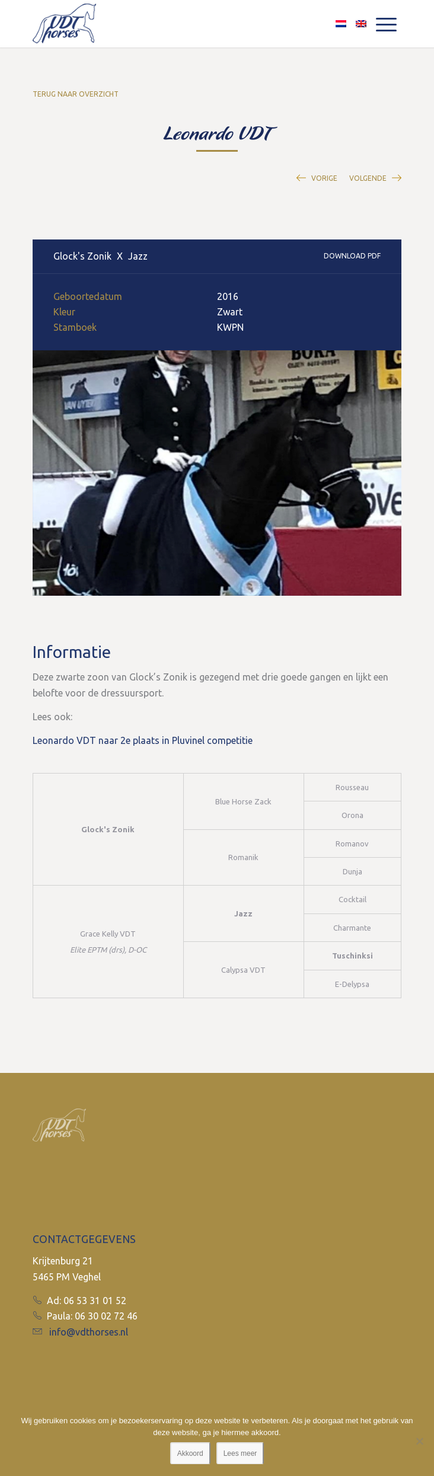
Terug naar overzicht (76, 94)
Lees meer (240, 1453)
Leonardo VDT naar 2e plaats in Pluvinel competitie (143, 740)
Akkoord (190, 1453)
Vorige (324, 178)
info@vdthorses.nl (88, 1332)
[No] (419, 1441)
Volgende (368, 178)
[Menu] (386, 23)
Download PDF (352, 256)
